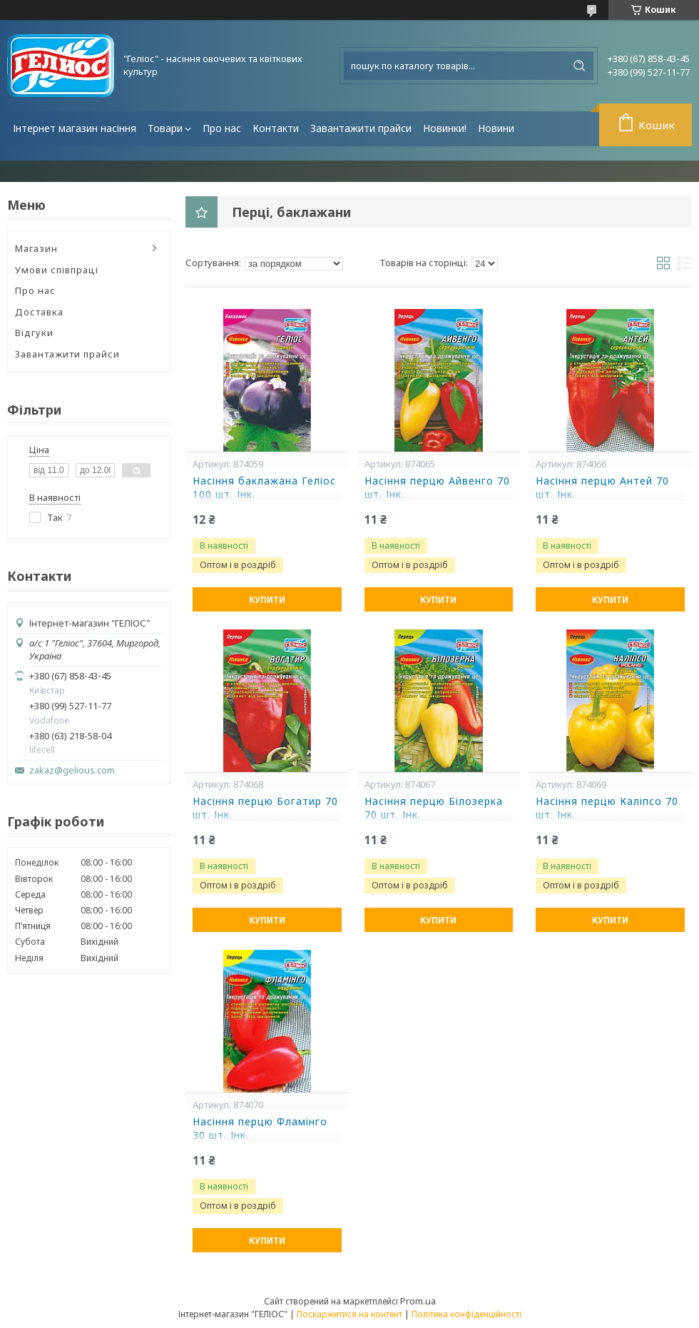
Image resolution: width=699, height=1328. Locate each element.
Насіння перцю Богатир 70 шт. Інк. (265, 808)
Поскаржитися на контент (349, 1314)
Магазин (36, 248)
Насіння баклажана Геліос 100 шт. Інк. (264, 488)
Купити (267, 600)
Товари (165, 128)
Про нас (222, 128)
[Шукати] (579, 65)
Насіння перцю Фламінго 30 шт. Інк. (260, 1128)
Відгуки (34, 332)
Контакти (275, 128)
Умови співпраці (56, 269)
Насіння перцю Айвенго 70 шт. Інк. (437, 488)
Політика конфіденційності (466, 1314)
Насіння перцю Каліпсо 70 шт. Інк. (607, 808)
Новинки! (444, 128)
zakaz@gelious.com (72, 770)
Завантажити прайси (361, 128)
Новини (496, 128)
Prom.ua (418, 1300)
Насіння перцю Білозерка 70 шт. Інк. (433, 808)
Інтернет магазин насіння (74, 128)
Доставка (39, 311)
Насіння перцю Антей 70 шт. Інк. (602, 488)
